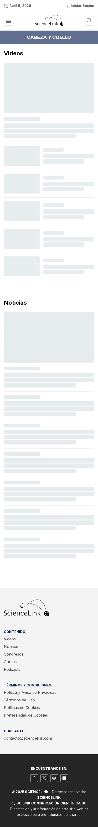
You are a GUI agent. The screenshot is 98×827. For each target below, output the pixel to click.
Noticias (11, 646)
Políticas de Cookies (22, 707)
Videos (10, 639)
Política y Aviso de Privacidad (30, 692)
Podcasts (12, 669)
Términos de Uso (19, 700)
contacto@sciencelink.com (28, 738)
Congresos (13, 654)
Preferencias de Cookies (26, 715)
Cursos (10, 661)
